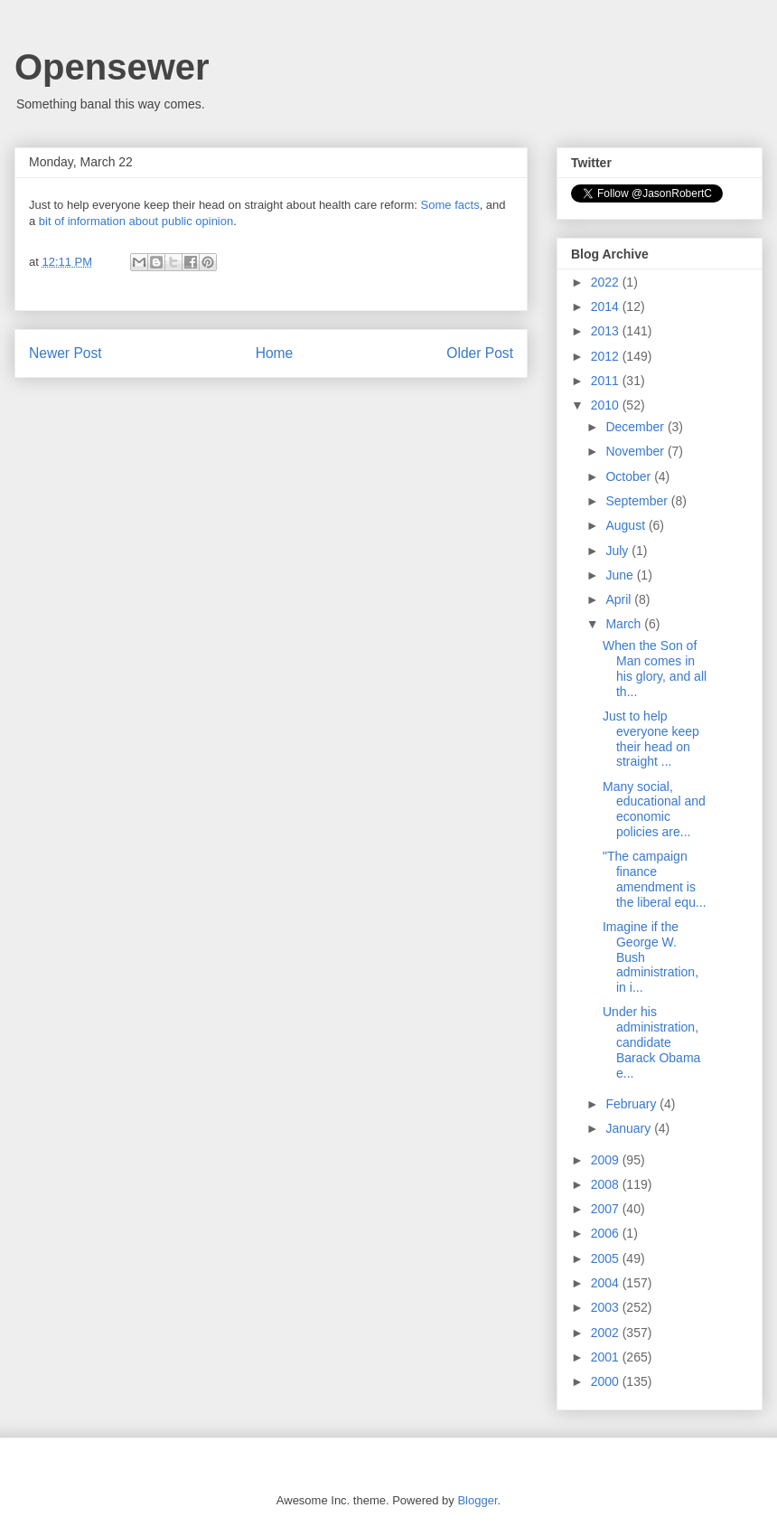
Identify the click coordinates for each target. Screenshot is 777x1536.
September (637, 501)
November (636, 451)
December (636, 426)
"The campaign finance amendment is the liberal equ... (655, 879)
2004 (607, 1283)
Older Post (479, 353)
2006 (607, 1233)
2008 (607, 1184)
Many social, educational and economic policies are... (654, 809)
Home (275, 353)
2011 (607, 380)
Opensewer (112, 67)
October (629, 476)
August (626, 525)
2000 (607, 1381)
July (618, 550)
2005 (607, 1258)
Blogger (477, 1500)
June (620, 575)
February (632, 1104)
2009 (607, 1160)
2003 (607, 1307)
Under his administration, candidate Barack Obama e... (651, 1041)
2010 (607, 405)
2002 (607, 1332)
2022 (607, 282)
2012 (607, 356)
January (629, 1128)
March (624, 624)
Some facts (450, 205)
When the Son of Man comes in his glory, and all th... (655, 668)
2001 (607, 1357)
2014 (607, 306)
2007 (607, 1208)
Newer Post (65, 353)
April (619, 599)
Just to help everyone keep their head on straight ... (651, 738)
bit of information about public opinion (136, 221)
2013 (607, 331)
